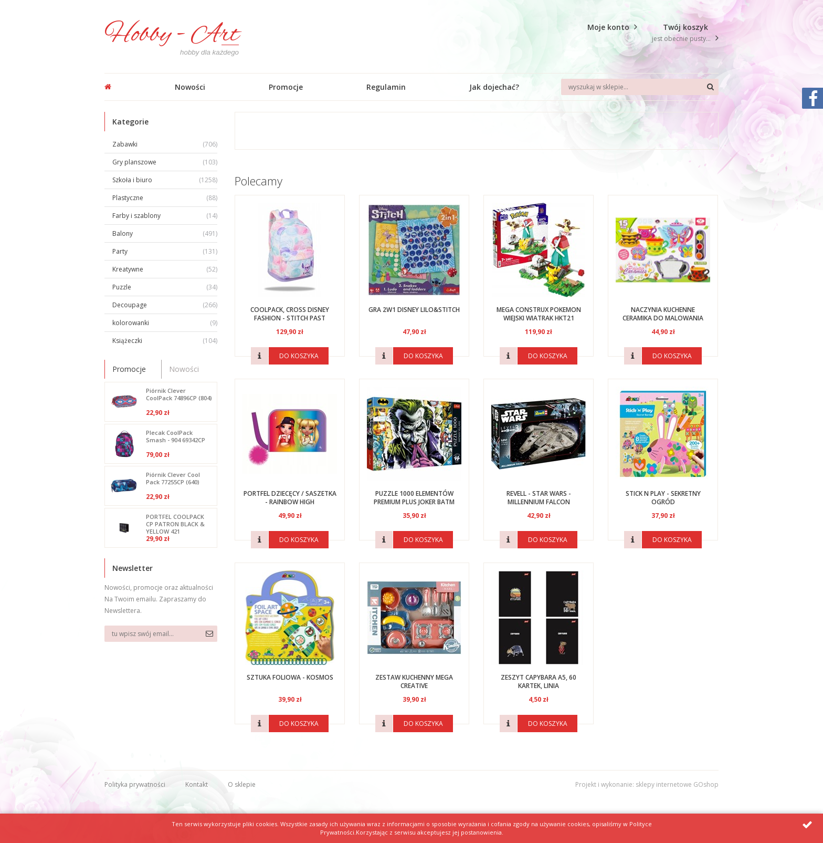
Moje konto (608, 27)
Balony (164, 233)
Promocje (286, 87)
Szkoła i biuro (164, 179)
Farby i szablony (164, 215)
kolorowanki (164, 322)
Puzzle (164, 287)
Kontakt (196, 784)
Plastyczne (164, 197)
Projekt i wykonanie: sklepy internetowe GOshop (647, 784)
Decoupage (164, 304)
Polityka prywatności (134, 784)
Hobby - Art (171, 35)
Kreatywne (164, 269)
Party (164, 251)
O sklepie (242, 784)
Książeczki (164, 340)
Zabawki (164, 144)
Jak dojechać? (494, 87)
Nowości (190, 87)
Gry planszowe (164, 162)
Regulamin (386, 87)
